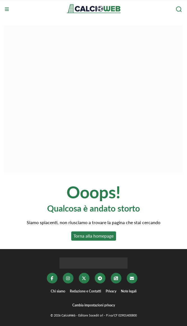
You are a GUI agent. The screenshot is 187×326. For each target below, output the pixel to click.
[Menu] (7, 9)
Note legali (129, 291)
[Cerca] (179, 9)
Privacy (111, 291)
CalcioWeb (68, 315)
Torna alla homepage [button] (93, 235)
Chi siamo (58, 291)
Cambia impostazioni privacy (93, 305)
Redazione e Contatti (85, 291)
